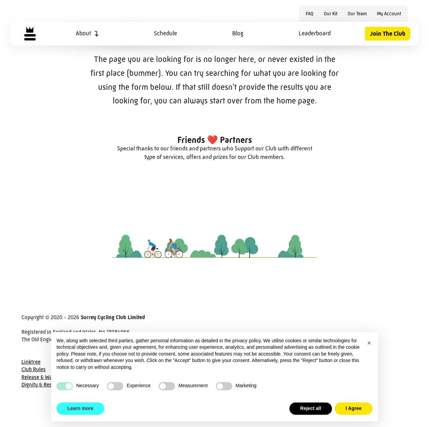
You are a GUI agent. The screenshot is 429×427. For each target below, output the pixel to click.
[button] (369, 343)
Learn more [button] (80, 408)
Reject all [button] (310, 408)
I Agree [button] (354, 408)
